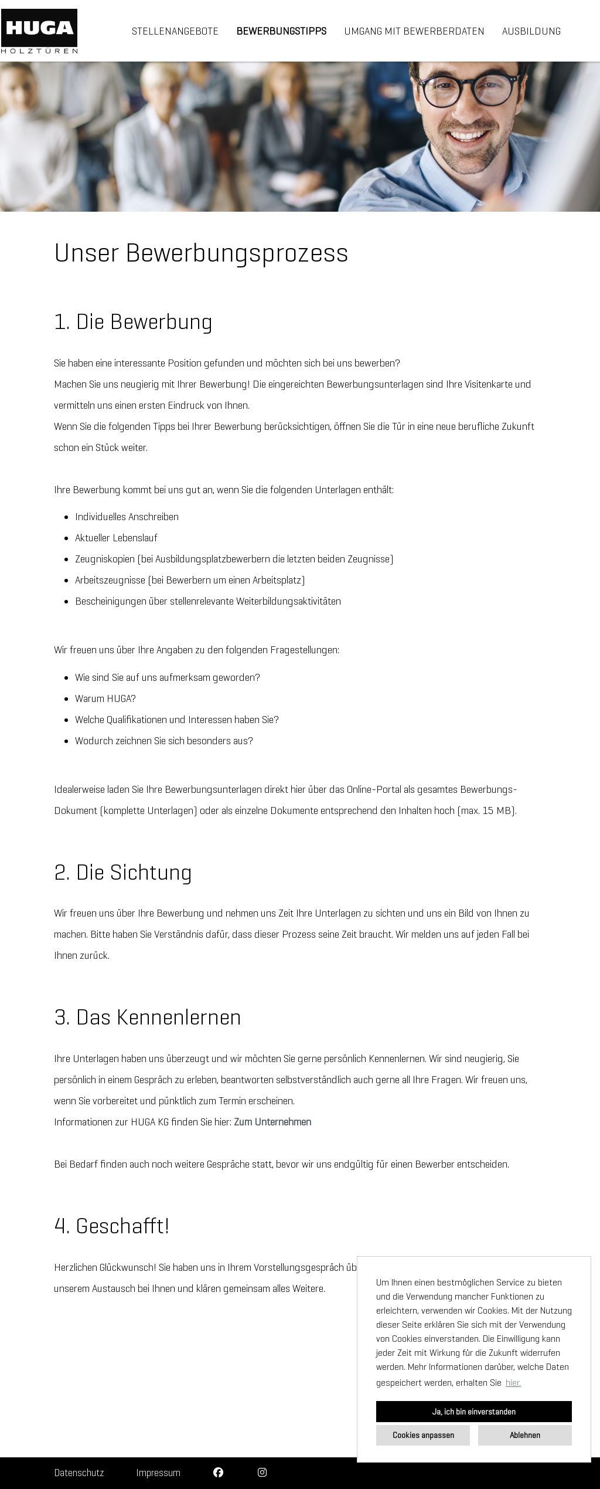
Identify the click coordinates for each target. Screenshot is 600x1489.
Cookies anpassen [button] (423, 1435)
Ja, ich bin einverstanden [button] (474, 1411)
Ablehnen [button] (525, 1435)
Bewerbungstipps (281, 31)
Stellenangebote (175, 31)
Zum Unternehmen (272, 1121)
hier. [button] (513, 1382)
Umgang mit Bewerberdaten (414, 31)
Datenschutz (79, 1473)
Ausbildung (531, 31)
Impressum (158, 1473)
